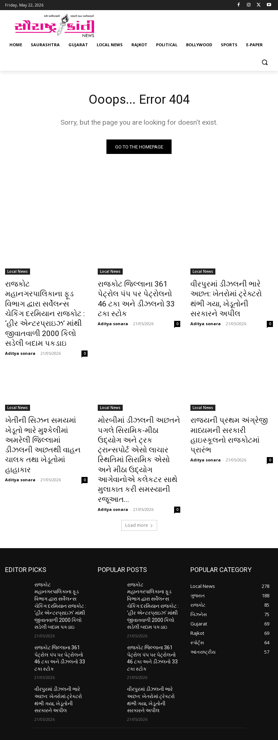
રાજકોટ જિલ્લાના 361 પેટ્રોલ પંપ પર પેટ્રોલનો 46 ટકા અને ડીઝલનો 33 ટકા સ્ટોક (135, 293)
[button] (264, 62)
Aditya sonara (20, 326)
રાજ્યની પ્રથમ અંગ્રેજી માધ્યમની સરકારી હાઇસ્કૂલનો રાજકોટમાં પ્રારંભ (228, 400)
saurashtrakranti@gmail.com (131, 700)
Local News (17, 273)
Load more (139, 465)
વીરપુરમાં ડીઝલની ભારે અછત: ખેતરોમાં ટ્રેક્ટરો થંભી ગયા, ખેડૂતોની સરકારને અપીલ (227, 293)
